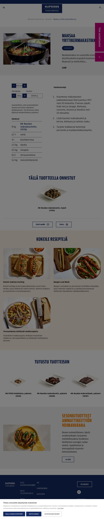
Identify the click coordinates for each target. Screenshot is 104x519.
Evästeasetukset (52, 514)
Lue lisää (60, 508)
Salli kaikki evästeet (14, 514)
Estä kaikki (34, 514)
